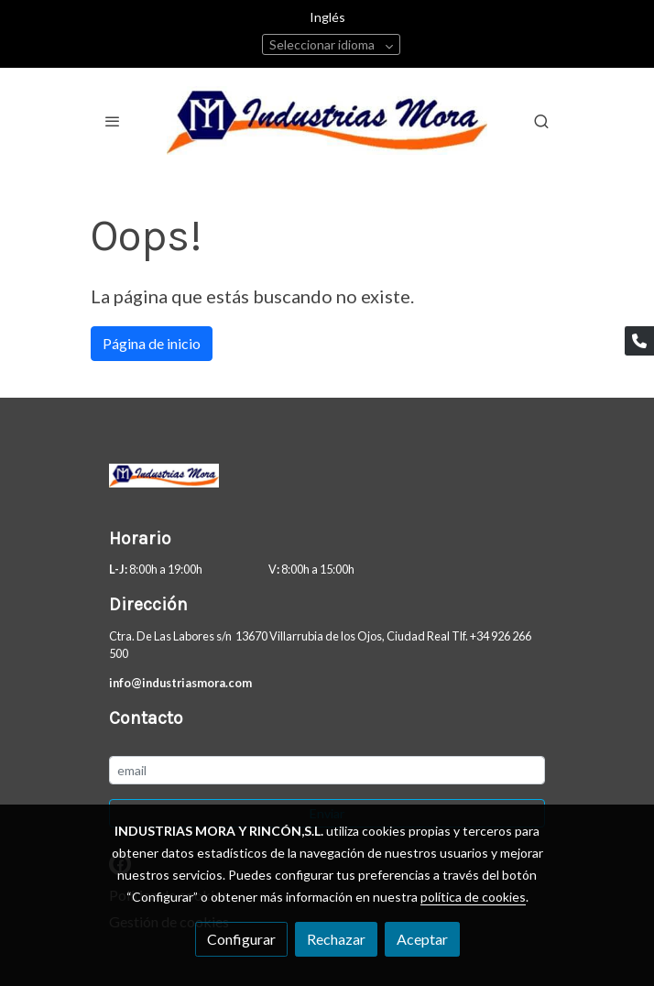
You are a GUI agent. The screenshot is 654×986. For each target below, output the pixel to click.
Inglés (327, 17)
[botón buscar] (541, 121)
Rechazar (336, 939)
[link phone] (639, 341)
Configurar (241, 939)
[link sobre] (327, 479)
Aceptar (422, 939)
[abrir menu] (112, 121)
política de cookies (473, 896)
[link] (327, 120)
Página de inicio (152, 343)
